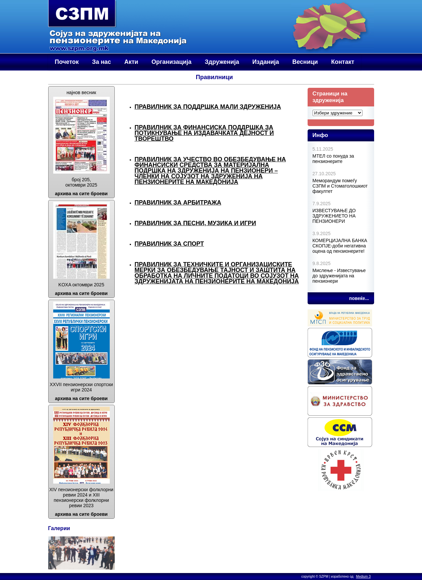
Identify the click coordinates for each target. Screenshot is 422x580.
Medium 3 (363, 576)
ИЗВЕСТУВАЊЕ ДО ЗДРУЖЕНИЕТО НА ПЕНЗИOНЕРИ (334, 216)
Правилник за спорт (169, 243)
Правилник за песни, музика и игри (195, 223)
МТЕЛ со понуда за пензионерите (333, 158)
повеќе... (359, 298)
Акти (131, 62)
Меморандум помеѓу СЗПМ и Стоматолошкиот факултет (340, 186)
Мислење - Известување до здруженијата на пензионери (339, 276)
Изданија (265, 62)
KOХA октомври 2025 (81, 284)
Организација (172, 62)
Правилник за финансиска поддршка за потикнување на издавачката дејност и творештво (204, 133)
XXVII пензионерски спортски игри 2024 (81, 387)
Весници (305, 62)
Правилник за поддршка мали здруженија (208, 106)
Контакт (342, 62)
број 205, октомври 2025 (81, 182)
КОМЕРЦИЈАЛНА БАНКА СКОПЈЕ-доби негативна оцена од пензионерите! (340, 246)
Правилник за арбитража (178, 202)
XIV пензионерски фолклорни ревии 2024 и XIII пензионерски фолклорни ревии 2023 (81, 497)
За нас (101, 62)
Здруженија (222, 62)
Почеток (67, 62)
